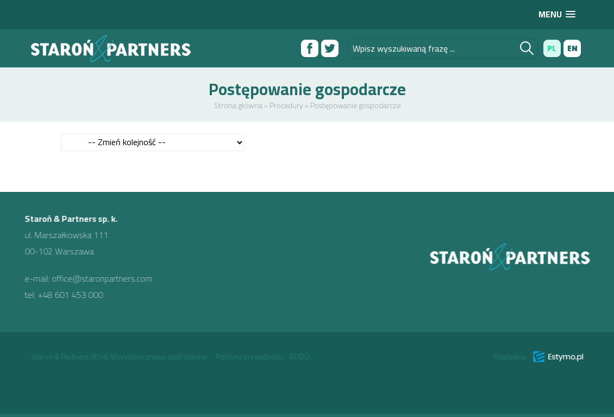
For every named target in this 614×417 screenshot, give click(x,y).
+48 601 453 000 (66, 295)
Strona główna (238, 105)
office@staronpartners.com (98, 278)
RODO (299, 357)
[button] (557, 14)
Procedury (286, 105)
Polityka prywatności (250, 357)
